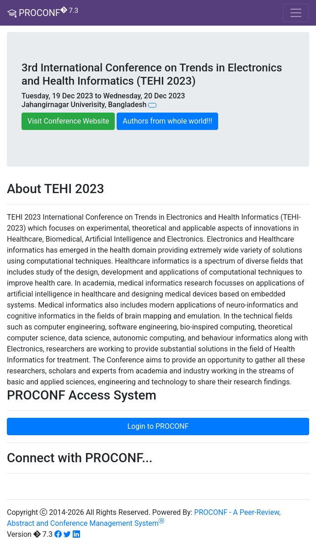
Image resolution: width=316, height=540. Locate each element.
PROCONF (42, 12)
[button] (152, 105)
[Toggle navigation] (296, 13)
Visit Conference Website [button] (68, 121)
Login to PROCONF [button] (157, 426)
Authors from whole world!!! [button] (167, 121)
